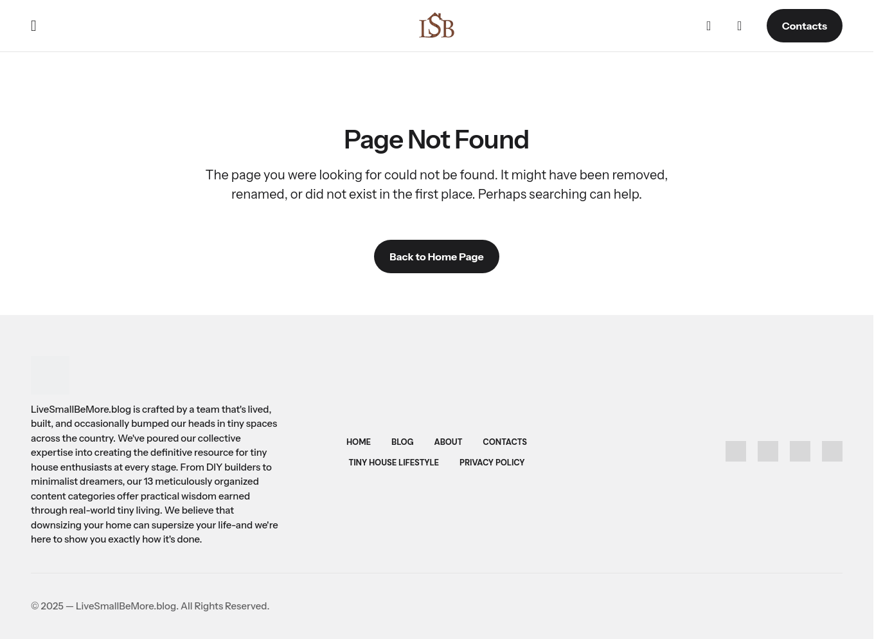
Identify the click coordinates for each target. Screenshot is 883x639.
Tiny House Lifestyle (394, 462)
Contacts (804, 25)
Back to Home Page (436, 256)
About (448, 442)
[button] (34, 25)
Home (358, 442)
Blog (402, 442)
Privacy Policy (491, 462)
